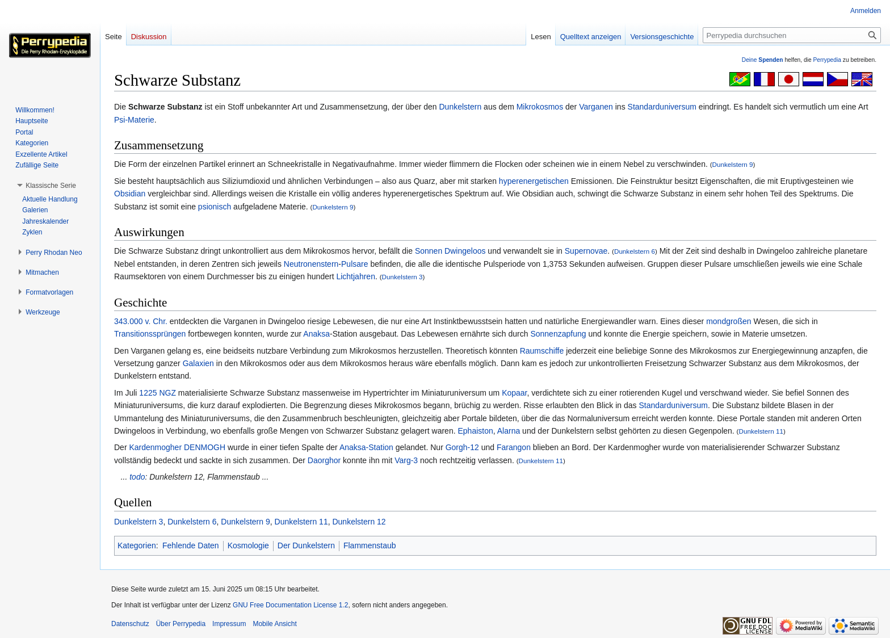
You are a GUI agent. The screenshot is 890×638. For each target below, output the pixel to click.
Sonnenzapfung (558, 333)
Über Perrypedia (180, 624)
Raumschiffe (542, 350)
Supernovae (586, 250)
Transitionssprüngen (150, 333)
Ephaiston (475, 430)
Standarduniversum (662, 106)
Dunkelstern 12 (358, 521)
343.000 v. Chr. (140, 321)
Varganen (596, 106)
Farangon (514, 447)
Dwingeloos (464, 250)
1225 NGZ (157, 392)
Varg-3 (406, 460)
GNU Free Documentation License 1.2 (290, 605)
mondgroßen (728, 321)
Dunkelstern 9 (732, 164)
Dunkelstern (460, 106)
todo (137, 476)
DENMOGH (204, 447)
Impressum (229, 624)
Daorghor (324, 460)
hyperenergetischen (534, 181)
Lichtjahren (355, 276)
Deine (762, 60)
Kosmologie (248, 545)
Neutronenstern (311, 263)
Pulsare (354, 263)
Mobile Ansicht (274, 624)
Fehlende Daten (190, 545)
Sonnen (428, 250)
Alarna (508, 430)
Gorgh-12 (462, 447)
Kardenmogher (155, 447)
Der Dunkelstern (306, 545)
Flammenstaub (369, 545)
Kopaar (514, 392)
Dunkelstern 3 (402, 276)
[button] (51, 186)
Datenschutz (130, 624)
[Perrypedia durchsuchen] (792, 35)
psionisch (214, 206)
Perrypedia (827, 60)
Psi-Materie (134, 119)
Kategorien (136, 545)
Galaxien (198, 363)
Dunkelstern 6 (634, 251)
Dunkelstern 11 (761, 431)
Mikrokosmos (540, 106)
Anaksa (316, 333)
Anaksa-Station (366, 447)
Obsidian (129, 193)
